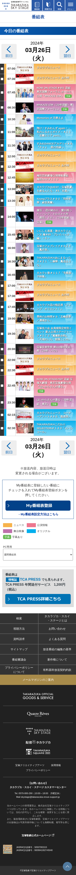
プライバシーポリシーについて (19, 669)
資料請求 (19, 639)
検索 (19, 618)
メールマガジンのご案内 (38, 679)
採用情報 (56, 765)
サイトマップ (19, 649)
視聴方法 (19, 628)
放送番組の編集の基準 (57, 649)
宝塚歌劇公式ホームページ (36, 835)
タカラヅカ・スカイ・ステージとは (57, 618)
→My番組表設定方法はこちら (38, 514)
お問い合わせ (57, 628)
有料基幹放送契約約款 (57, 669)
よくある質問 (57, 639)
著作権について (57, 659)
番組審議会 (19, 659)
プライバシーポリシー (38, 770)
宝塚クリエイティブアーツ (29, 765)
